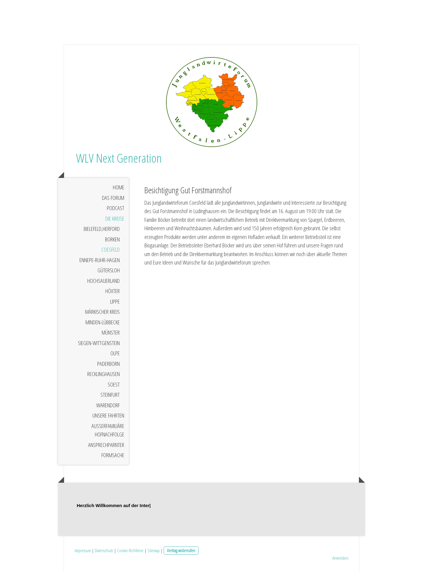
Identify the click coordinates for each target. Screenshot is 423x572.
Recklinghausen (103, 374)
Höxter (112, 291)
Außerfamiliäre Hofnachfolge (107, 430)
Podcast (115, 208)
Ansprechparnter (106, 445)
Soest (114, 384)
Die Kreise (114, 218)
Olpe (115, 353)
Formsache (112, 455)
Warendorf (108, 405)
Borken (112, 239)
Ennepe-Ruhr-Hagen (99, 260)
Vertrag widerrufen (181, 550)
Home (118, 187)
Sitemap (153, 550)
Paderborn (108, 364)
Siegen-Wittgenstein (99, 343)
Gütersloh (108, 270)
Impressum (83, 550)
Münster (111, 332)
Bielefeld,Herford (102, 229)
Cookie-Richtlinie (130, 550)
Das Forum (113, 198)
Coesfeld (110, 249)
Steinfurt (110, 395)
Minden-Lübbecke (102, 322)
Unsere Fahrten (108, 415)
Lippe (115, 301)
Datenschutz (104, 550)
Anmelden (340, 558)
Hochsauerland (103, 281)
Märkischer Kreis (102, 312)
